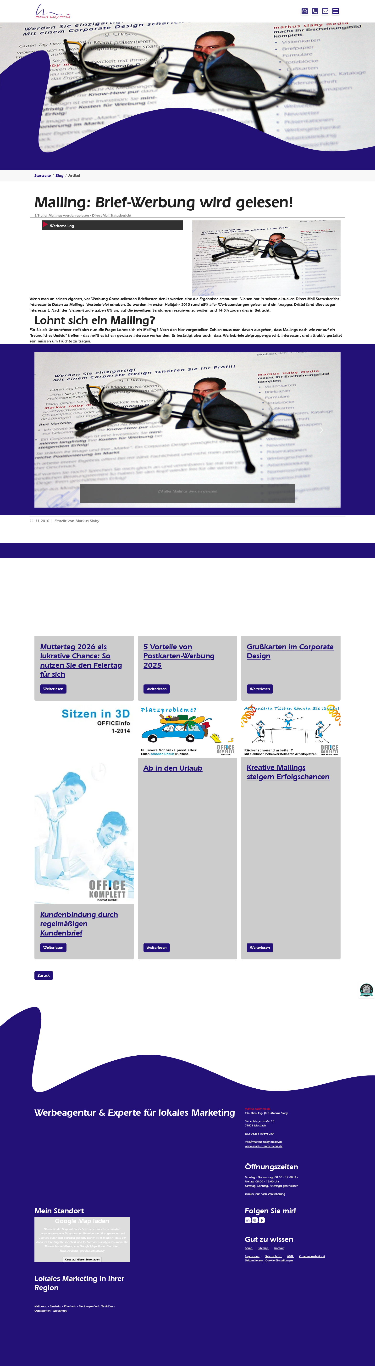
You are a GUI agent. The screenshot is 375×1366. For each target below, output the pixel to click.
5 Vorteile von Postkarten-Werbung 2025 (179, 656)
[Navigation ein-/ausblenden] (335, 11)
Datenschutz (273, 1256)
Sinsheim (55, 1306)
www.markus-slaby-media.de (263, 1146)
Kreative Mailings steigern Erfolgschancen (288, 772)
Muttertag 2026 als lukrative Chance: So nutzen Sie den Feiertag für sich (81, 660)
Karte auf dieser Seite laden (82, 1259)
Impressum (252, 1256)
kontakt (279, 1248)
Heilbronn (40, 1306)
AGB (290, 1256)
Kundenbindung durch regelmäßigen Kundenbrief (79, 923)
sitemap (263, 1248)
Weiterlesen (53, 689)
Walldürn (107, 1306)
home (249, 1248)
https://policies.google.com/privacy (82, 1250)
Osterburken (42, 1310)
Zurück (44, 975)
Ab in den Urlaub (173, 768)
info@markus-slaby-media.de (263, 1141)
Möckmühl (60, 1310)
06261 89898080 (262, 1133)
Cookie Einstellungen (279, 1260)
